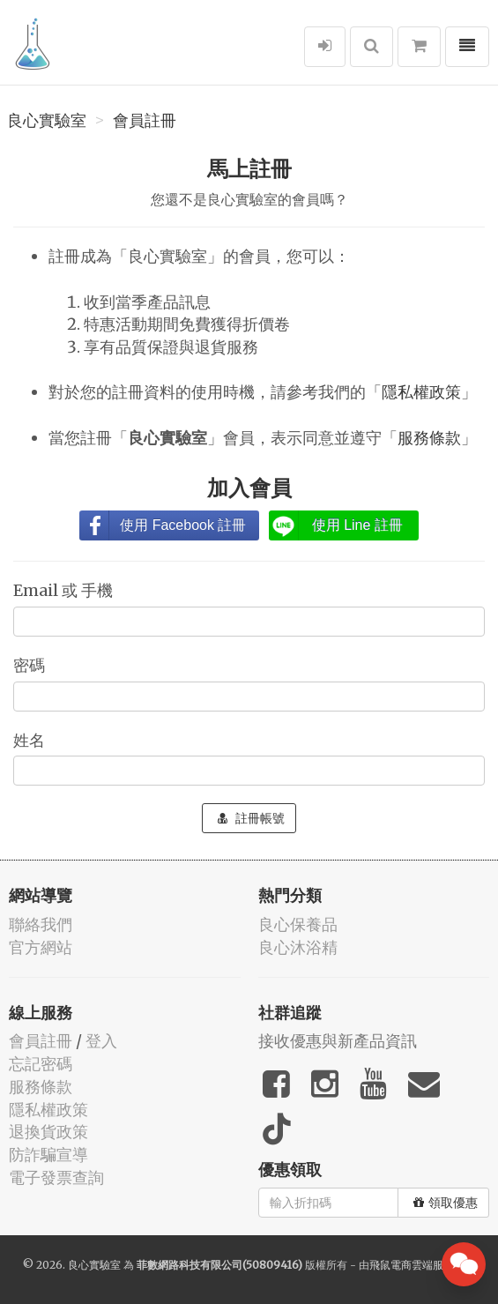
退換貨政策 (48, 1131)
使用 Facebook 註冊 (183, 525)
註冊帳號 (251, 818)
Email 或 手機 (64, 590)
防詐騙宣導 (48, 1154)
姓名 (30, 740)
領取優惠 (445, 1203)
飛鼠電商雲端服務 (411, 1264)
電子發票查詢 (56, 1177)
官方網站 (40, 947)
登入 (101, 1041)
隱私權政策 (421, 392)
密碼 (30, 665)
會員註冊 (144, 120)
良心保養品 (298, 924)
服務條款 (429, 438)
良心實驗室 (46, 120)
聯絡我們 (40, 924)
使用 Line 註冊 (357, 525)
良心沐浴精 (298, 947)
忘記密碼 (40, 1064)
